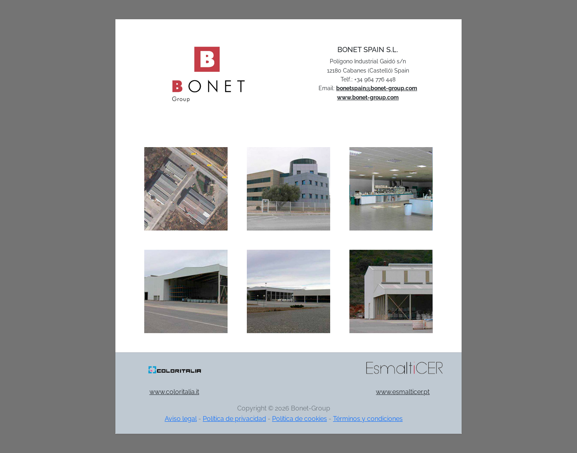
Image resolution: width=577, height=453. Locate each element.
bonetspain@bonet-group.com (376, 88)
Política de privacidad (234, 419)
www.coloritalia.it (174, 392)
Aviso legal (181, 419)
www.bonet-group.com (368, 97)
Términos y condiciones (368, 419)
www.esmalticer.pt (403, 392)
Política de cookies (299, 419)
